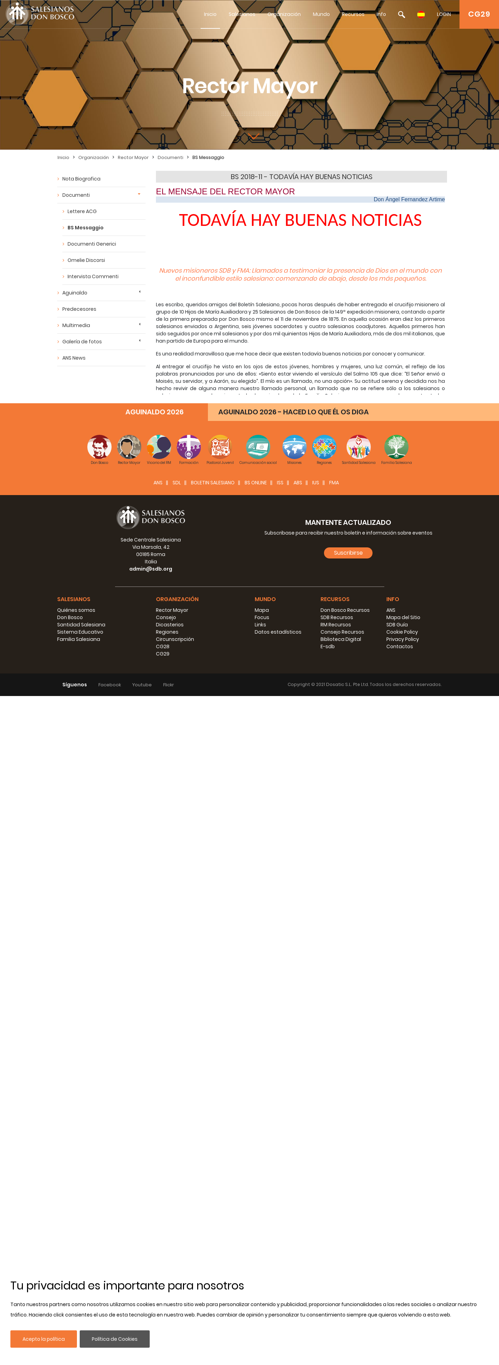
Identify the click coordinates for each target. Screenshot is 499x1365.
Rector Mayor (133, 157)
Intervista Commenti (93, 276)
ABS (298, 1151)
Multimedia (76, 325)
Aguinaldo (74, 292)
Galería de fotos (82, 341)
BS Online (256, 1151)
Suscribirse (348, 1222)
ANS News (74, 357)
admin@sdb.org (150, 1237)
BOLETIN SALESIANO (213, 1151)
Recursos (353, 14)
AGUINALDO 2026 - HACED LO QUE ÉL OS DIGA (293, 1081)
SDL (177, 1151)
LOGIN (444, 14)
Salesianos (242, 14)
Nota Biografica (81, 178)
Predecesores (79, 309)
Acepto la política (44, 1339)
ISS (280, 1151)
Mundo (321, 14)
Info (381, 14)
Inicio (210, 14)
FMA (334, 1151)
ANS (158, 1151)
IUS (315, 1151)
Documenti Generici (92, 243)
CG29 (479, 14)
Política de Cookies (115, 1339)
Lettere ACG (82, 211)
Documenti (170, 157)
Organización (284, 14)
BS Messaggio (208, 157)
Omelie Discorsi (86, 260)
